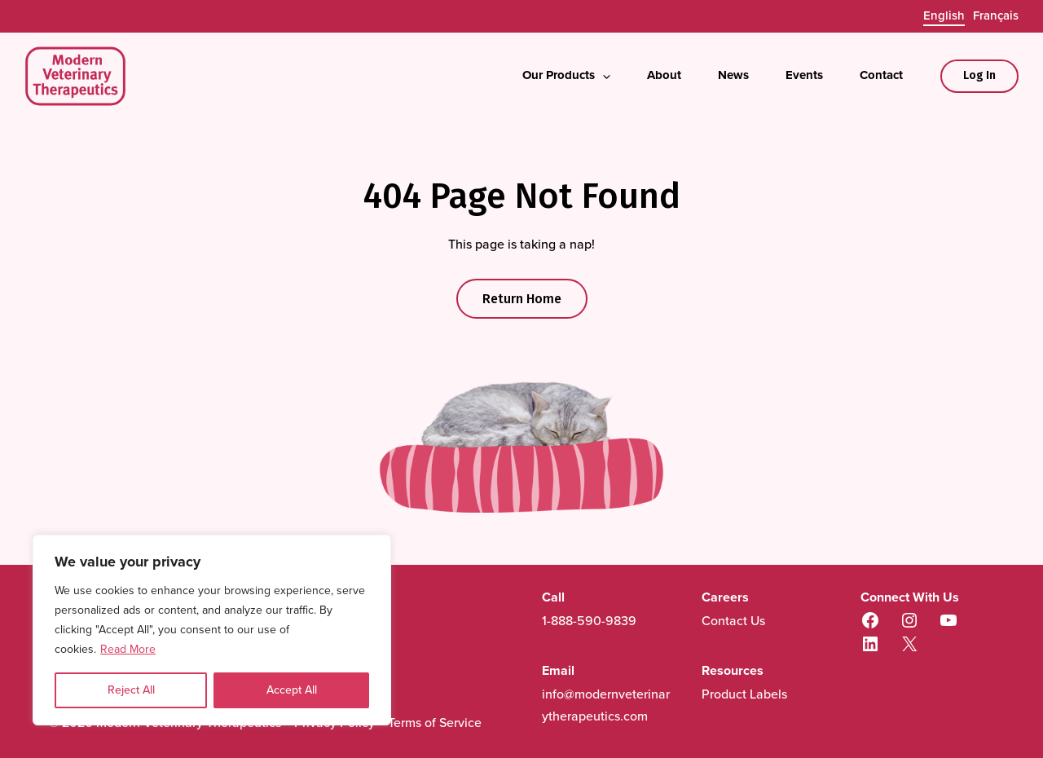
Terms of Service (435, 722)
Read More (128, 649)
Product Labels (744, 694)
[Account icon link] (979, 76)
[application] (602, 76)
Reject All (131, 690)
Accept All (291, 690)
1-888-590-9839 (589, 620)
